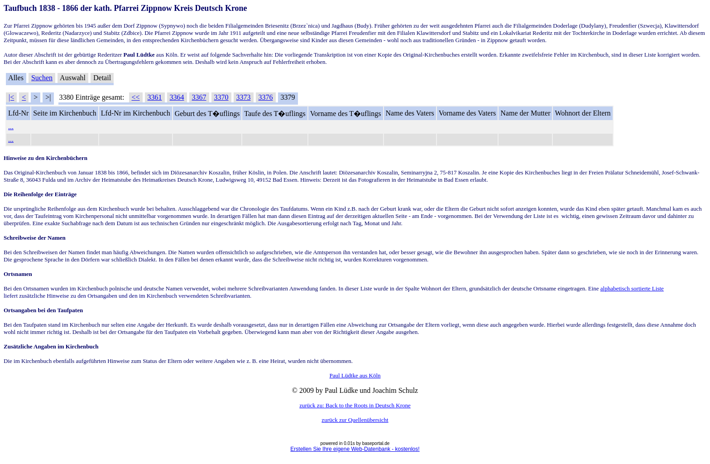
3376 (266, 97)
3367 (199, 97)
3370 (221, 97)
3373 (243, 97)
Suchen (42, 78)
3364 (177, 97)
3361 (155, 97)
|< (11, 97)
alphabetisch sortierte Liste (632, 288)
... (11, 126)
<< (136, 97)
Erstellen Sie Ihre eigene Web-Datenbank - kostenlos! (354, 449)
